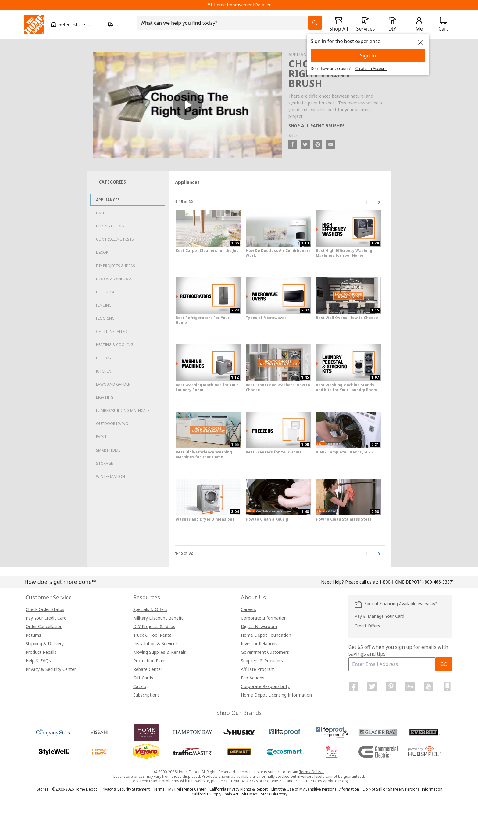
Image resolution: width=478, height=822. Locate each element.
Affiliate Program (258, 669)
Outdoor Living (112, 423)
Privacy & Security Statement (125, 789)
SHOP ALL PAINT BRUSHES (316, 126)
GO (444, 664)
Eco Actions (252, 678)
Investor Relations (259, 643)
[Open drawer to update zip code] (118, 24)
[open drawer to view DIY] (392, 24)
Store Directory (274, 794)
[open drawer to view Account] (419, 24)
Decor (102, 252)
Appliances (108, 199)
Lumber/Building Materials (123, 410)
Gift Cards (143, 678)
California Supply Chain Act (215, 794)
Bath (100, 213)
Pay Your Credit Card (46, 618)
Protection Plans (149, 661)
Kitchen (103, 371)
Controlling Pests (115, 239)
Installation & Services (155, 643)
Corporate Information (264, 618)
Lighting (104, 397)
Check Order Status (45, 609)
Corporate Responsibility (265, 686)
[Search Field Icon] (315, 23)
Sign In (368, 55)
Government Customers (265, 652)
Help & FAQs (38, 661)
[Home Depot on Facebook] (353, 686)
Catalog (141, 686)
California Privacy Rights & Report (238, 789)
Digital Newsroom (259, 626)
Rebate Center (147, 669)
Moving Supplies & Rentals (159, 652)
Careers (248, 609)
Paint (101, 436)
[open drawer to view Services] (365, 24)
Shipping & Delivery (45, 643)
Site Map (249, 794)
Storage (104, 463)
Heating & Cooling (114, 344)
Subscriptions (146, 695)
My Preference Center (187, 789)
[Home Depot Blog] (410, 686)
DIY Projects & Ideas (115, 265)
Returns (33, 635)
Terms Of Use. (311, 771)
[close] (420, 43)
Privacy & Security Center (51, 669)
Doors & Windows (114, 279)
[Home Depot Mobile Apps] (447, 686)
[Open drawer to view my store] (76, 24)
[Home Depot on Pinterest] (391, 686)
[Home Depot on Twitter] (372, 686)
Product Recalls (41, 652)
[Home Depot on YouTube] (428, 686)
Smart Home (108, 450)
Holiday (104, 358)
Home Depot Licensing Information (276, 695)
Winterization (110, 476)
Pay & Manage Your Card (379, 616)
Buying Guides (110, 226)
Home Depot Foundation (266, 635)
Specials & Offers (150, 609)
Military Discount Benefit (158, 618)
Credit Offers (367, 626)
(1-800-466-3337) (416, 582)
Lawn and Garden (113, 384)
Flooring (105, 318)
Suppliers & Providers (262, 661)
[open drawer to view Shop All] (338, 24)
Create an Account (371, 68)
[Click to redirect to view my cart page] (443, 24)
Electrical (106, 292)
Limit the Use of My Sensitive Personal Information (315, 789)
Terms (159, 789)
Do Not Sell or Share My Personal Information (402, 789)
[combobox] (224, 22)
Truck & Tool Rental (153, 635)
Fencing (104, 305)
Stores (42, 789)
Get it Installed (111, 331)
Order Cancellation (44, 626)
